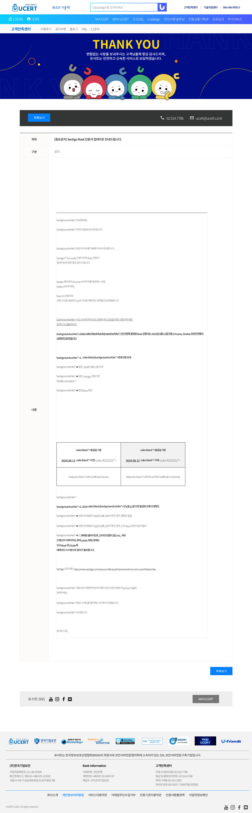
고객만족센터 (191, 7)
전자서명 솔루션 (174, 19)
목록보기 (39, 117)
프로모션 (218, 19)
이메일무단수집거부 (123, 795)
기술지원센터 (211, 7)
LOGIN (18, 19)
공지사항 (60, 29)
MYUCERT (102, 19)
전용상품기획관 (198, 19)
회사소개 (52, 795)
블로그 (74, 29)
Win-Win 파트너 (231, 7)
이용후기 (46, 29)
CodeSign (154, 19)
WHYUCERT (205, 699)
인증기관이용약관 (150, 795)
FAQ (84, 29)
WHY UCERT (120, 19)
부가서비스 (235, 19)
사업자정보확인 (198, 795)
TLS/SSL (138, 19)
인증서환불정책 (175, 795)
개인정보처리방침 (73, 795)
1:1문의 (94, 29)
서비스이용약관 (97, 795)
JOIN (35, 19)
